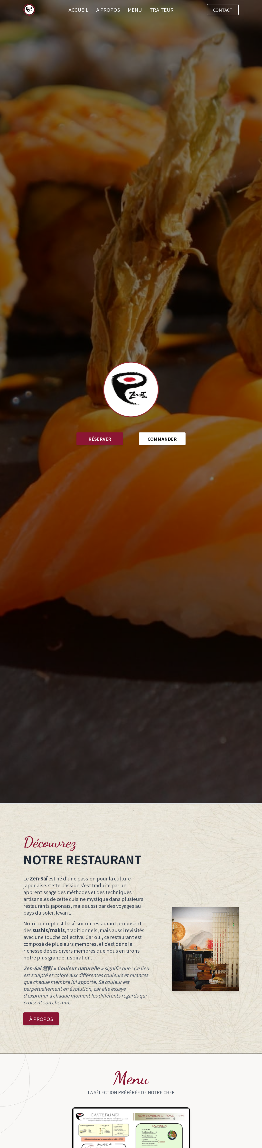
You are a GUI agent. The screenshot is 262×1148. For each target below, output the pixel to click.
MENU (135, 9)
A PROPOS (108, 9)
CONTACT (223, 10)
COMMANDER (162, 439)
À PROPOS (41, 1018)
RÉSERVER (99, 439)
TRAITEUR (162, 9)
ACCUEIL (78, 9)
